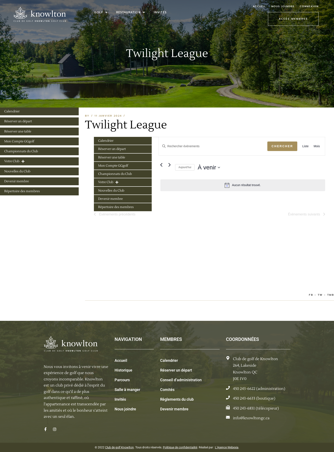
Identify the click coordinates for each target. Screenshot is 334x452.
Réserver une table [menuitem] (111, 157)
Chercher (282, 146)
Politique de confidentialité (180, 447)
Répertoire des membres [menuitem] (116, 207)
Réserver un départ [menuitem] (112, 149)
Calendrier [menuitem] (106, 141)
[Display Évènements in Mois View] (317, 146)
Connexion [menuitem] (309, 6)
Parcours (122, 380)
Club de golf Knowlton (119, 447)
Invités (120, 399)
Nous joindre (125, 409)
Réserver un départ (176, 370)
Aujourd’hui (184, 167)
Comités (167, 389)
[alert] (242, 185)
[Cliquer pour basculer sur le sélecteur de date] (209, 167)
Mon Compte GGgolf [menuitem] (113, 166)
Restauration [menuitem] (130, 12)
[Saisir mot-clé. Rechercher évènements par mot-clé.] (213, 146)
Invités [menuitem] (160, 12)
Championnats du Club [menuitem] (115, 174)
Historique (123, 370)
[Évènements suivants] (169, 164)
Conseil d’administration (181, 380)
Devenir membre (174, 409)
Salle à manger (127, 389)
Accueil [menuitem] (259, 6)
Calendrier (169, 360)
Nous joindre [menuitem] (283, 6)
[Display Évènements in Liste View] (305, 146)
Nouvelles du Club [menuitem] (111, 191)
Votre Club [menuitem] (108, 182)
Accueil (121, 360)
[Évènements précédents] (161, 164)
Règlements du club (177, 399)
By (87, 116)
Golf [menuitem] (101, 12)
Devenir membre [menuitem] (110, 199)
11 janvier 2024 (108, 116)
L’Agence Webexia (226, 447)
